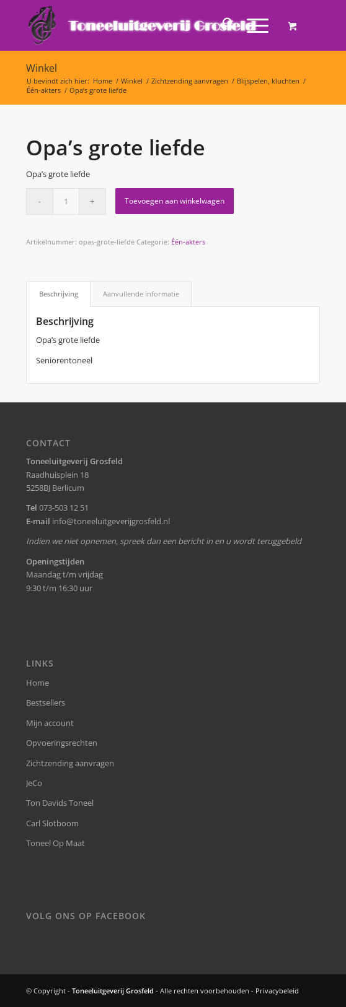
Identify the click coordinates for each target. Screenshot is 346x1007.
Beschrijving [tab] (58, 293)
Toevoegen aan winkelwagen (174, 201)
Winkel (41, 68)
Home (37, 682)
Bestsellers (45, 702)
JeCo (34, 783)
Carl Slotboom (52, 823)
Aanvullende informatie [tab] (141, 293)
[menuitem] (222, 25)
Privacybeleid (277, 990)
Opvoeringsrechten (61, 742)
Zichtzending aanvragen (70, 763)
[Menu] (251, 25)
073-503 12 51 (64, 507)
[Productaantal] (66, 201)
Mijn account (50, 722)
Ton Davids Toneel (60, 802)
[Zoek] (222, 25)
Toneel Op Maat (55, 843)
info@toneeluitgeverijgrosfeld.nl (111, 521)
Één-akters (188, 241)
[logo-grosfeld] (143, 25)
